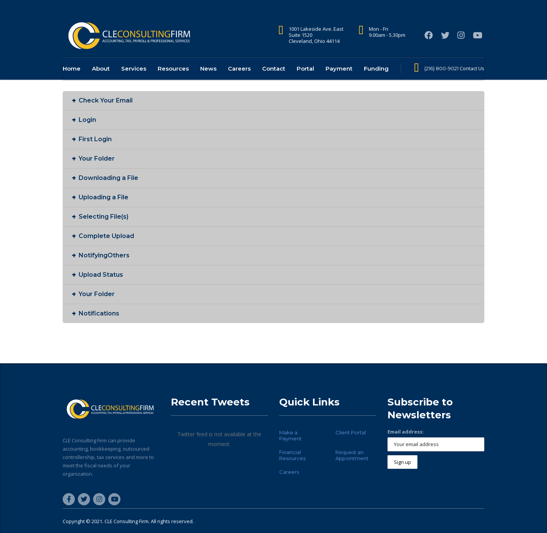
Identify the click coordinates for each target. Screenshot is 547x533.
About (101, 80)
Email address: (405, 431)
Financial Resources (292, 455)
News (208, 80)
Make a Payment (290, 435)
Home (72, 80)
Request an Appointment (351, 455)
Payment (339, 80)
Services (133, 80)
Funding (376, 80)
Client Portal (350, 432)
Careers (239, 80)
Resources (173, 80)
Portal (305, 80)
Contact (273, 80)
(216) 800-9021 (441, 80)
